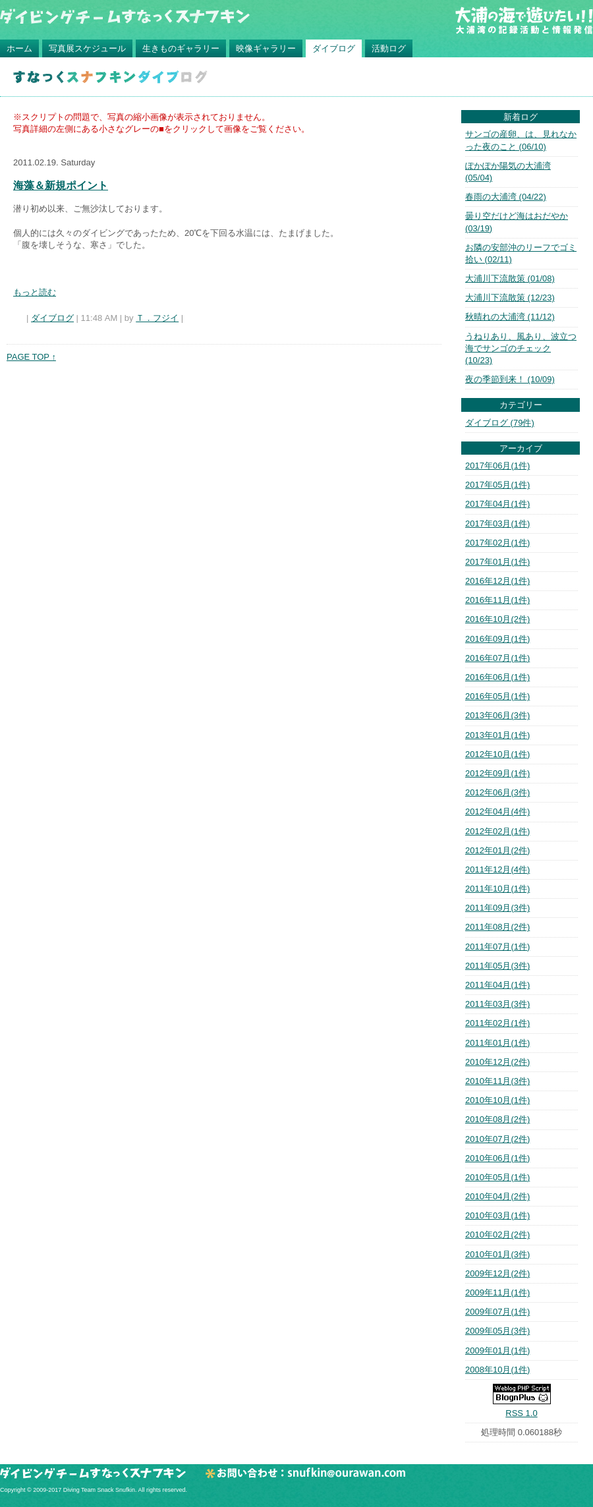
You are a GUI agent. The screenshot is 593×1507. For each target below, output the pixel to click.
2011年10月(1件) (497, 889)
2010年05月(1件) (497, 1177)
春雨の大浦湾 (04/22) (505, 197)
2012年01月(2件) (497, 850)
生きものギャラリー (180, 48)
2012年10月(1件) (497, 754)
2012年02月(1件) (497, 831)
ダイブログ (333, 48)
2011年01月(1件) (497, 1043)
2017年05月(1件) (497, 485)
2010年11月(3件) (497, 1081)
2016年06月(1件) (497, 677)
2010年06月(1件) (497, 1158)
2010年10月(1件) (497, 1100)
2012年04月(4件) (497, 811)
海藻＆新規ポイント (60, 185)
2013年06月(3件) (497, 715)
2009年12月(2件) (497, 1273)
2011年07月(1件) (497, 947)
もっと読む (34, 292)
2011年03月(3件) (497, 1004)
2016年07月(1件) (497, 658)
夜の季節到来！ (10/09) (510, 379)
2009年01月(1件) (497, 1350)
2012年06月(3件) (497, 792)
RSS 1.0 (521, 1413)
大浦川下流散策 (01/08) (510, 278)
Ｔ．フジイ (157, 318)
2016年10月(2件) (497, 619)
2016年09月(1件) (497, 639)
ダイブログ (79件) (499, 423)
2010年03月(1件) (497, 1215)
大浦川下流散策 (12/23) (510, 297)
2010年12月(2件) (497, 1062)
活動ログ (389, 48)
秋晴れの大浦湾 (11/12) (510, 317)
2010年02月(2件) (497, 1234)
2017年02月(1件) (497, 543)
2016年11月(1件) (497, 600)
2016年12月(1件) (497, 581)
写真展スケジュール (87, 48)
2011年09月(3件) (497, 908)
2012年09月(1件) (497, 773)
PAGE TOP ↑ (31, 357)
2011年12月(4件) (497, 869)
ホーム (19, 48)
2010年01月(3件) (497, 1254)
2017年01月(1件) (497, 562)
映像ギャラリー (266, 48)
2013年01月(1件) (497, 735)
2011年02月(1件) (497, 1023)
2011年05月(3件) (497, 966)
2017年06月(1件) (497, 465)
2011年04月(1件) (497, 985)
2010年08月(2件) (497, 1119)
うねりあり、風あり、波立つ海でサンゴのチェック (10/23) (521, 348)
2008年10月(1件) (497, 1370)
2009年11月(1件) (497, 1292)
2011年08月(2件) (497, 927)
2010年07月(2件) (497, 1139)
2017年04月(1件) (497, 504)
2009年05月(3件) (497, 1331)
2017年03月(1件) (497, 523)
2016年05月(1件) (497, 696)
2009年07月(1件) (497, 1312)
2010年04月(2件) (497, 1196)
